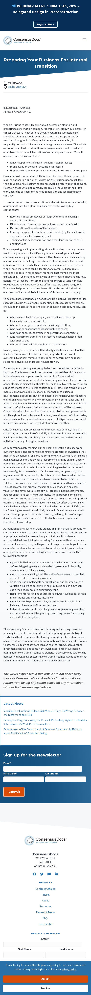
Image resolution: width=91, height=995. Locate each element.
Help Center (46, 924)
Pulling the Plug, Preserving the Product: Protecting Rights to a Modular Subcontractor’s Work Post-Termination (45, 722)
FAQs (45, 918)
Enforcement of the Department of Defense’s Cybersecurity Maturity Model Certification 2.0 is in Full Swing (43, 731)
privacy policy (69, 969)
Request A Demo (45, 912)
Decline (45, 988)
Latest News (21, 86)
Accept (45, 979)
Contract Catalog (45, 889)
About (45, 900)
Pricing (45, 895)
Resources (45, 906)
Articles (11, 86)
